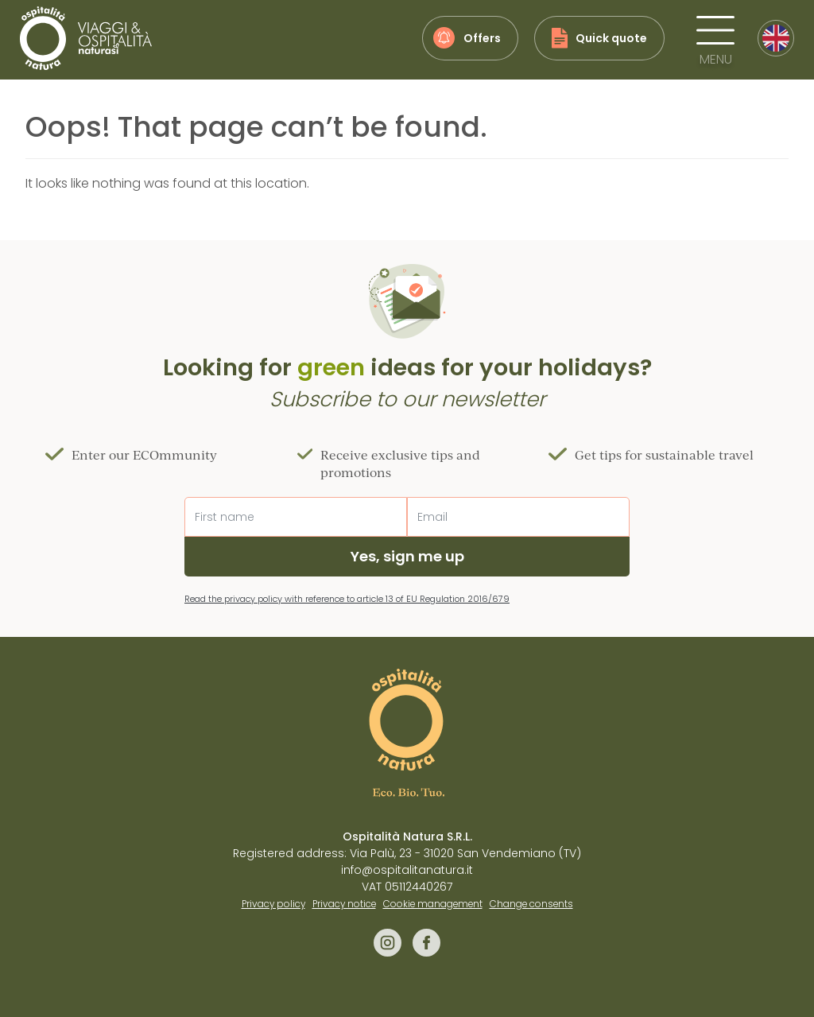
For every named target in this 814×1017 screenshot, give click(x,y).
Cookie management (433, 904)
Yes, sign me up (407, 556)
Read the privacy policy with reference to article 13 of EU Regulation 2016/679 (347, 598)
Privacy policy (273, 904)
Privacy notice (344, 904)
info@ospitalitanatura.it (407, 870)
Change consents (531, 904)
